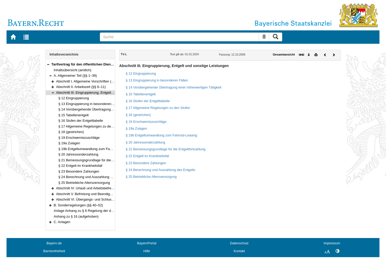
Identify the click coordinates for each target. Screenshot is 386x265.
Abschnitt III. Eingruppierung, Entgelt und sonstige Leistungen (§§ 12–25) (111, 93)
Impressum (332, 243)
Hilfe (146, 251)
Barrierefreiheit (54, 251)
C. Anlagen (62, 222)
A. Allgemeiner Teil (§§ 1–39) (75, 76)
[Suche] (179, 36)
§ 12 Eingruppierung (74, 98)
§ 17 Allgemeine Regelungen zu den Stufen (91, 126)
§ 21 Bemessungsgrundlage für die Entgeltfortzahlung (99, 160)
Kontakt (239, 251)
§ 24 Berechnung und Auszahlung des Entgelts (94, 177)
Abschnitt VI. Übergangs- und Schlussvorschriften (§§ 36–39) (102, 199)
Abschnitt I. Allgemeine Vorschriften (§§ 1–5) (89, 81)
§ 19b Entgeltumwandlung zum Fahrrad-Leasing (95, 149)
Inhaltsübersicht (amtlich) (72, 70)
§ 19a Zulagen (69, 143)
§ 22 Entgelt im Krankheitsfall (80, 166)
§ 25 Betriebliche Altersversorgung (84, 183)
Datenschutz (239, 243)
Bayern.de (54, 243)
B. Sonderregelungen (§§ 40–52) (78, 205)
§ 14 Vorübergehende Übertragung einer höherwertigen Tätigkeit (107, 109)
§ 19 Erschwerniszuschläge (79, 138)
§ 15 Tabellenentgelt (74, 115)
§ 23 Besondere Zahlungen (79, 171)
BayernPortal (146, 243)
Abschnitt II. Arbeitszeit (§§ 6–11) (81, 87)
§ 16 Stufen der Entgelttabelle (81, 121)
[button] (48, 64)
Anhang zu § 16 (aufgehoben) (76, 216)
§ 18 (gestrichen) (71, 132)
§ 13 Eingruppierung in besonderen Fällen (90, 104)
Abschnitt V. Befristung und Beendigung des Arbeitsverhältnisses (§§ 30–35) (113, 194)
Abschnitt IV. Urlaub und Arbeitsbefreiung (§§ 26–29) (95, 188)
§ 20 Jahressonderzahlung (79, 154)
